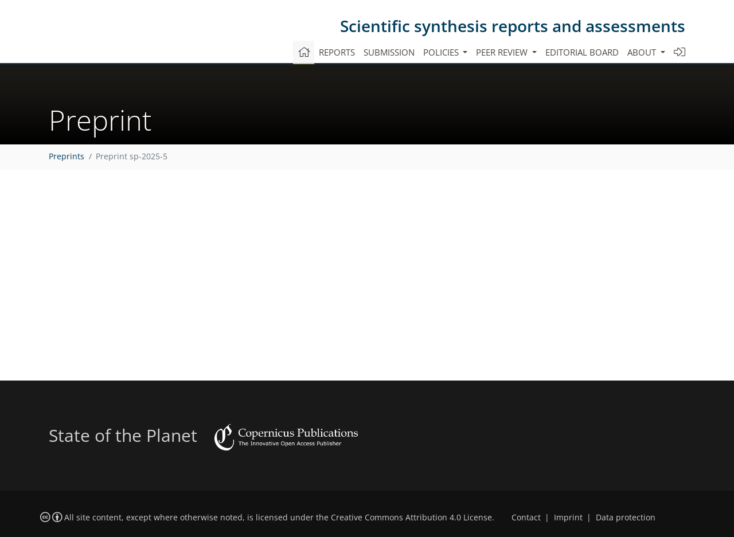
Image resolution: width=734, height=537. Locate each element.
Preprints (66, 156)
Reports (337, 52)
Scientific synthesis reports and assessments (512, 26)
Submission (389, 52)
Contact (526, 517)
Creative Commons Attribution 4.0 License (411, 517)
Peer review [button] (503, 52)
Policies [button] (442, 52)
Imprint (568, 517)
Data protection (625, 517)
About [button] (642, 52)
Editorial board (582, 52)
